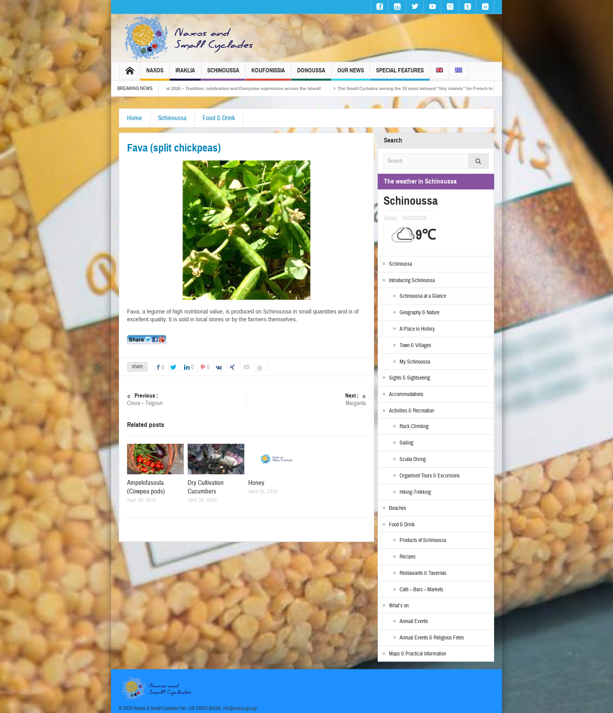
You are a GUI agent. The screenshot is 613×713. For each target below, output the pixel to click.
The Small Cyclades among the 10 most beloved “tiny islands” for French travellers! (436, 88)
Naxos (154, 74)
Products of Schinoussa (423, 540)
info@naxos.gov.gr (240, 708)
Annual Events (414, 621)
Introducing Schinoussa (412, 280)
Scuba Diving (413, 459)
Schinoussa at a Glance (423, 296)
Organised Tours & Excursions (430, 475)
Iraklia (185, 74)
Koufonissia (268, 74)
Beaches (397, 508)
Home (134, 118)
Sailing (406, 443)
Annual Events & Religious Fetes (432, 637)
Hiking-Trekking (415, 492)
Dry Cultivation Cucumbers (206, 487)
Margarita (306, 399)
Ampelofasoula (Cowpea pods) (146, 487)
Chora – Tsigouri (186, 399)
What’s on (399, 605)
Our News (351, 74)
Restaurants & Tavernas (423, 573)
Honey (256, 483)
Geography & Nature (419, 312)
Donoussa (311, 74)
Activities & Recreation (411, 410)
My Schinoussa (415, 362)
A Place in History (417, 329)
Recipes (408, 556)
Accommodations (406, 394)
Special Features (400, 74)
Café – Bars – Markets (421, 589)
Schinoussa (223, 74)
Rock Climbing (414, 426)
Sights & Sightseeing (409, 378)
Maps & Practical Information (417, 653)
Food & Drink (219, 118)
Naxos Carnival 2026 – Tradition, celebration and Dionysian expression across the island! (242, 88)
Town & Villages (415, 345)
